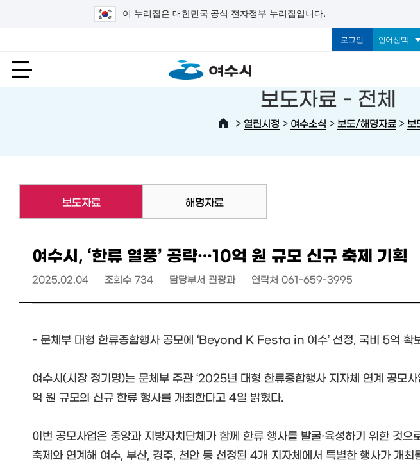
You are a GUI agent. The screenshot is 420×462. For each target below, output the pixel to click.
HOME (223, 123)
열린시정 (262, 123)
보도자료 (59, 201)
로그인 (351, 39)
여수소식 (308, 123)
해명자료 (204, 201)
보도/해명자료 (366, 123)
